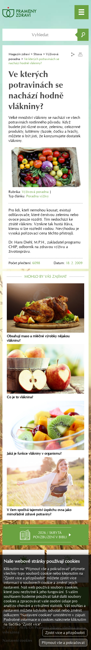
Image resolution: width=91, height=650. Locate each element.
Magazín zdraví (19, 54)
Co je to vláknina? (45, 371)
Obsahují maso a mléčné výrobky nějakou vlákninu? (45, 313)
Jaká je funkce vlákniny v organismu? (45, 428)
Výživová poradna (35, 192)
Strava (37, 54)
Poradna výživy (37, 196)
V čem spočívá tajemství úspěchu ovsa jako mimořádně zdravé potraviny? (45, 486)
